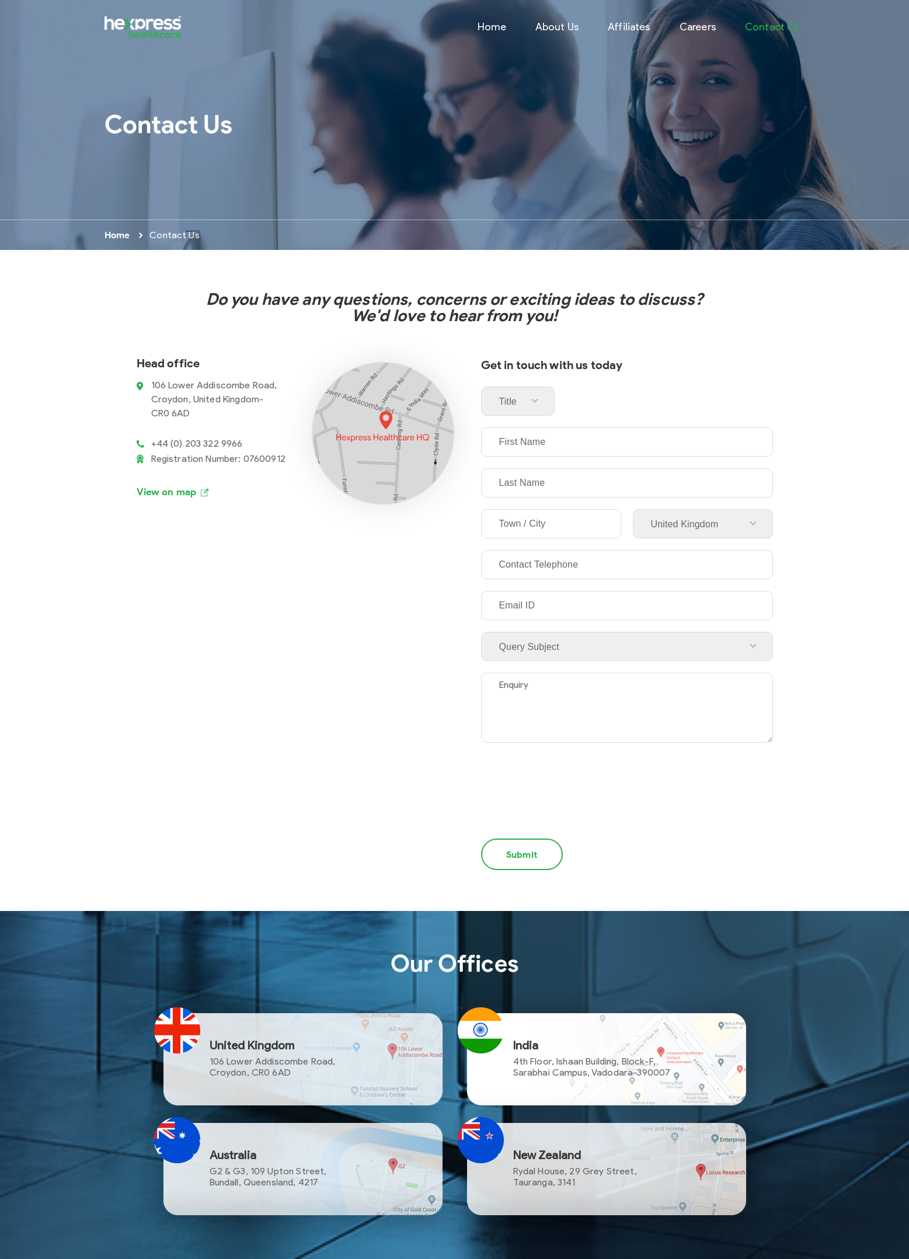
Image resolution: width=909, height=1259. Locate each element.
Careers (698, 26)
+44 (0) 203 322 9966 (197, 443)
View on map (167, 492)
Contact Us (772, 26)
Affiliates (629, 26)
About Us (557, 26)
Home (492, 26)
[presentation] (570, 779)
